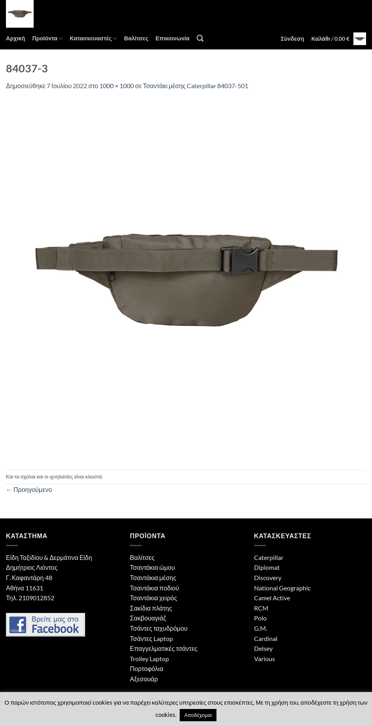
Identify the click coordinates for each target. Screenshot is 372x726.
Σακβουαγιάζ (148, 618)
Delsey (263, 648)
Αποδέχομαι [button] (198, 715)
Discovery (267, 577)
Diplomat (267, 567)
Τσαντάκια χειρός (153, 597)
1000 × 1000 (116, 85)
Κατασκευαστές (93, 38)
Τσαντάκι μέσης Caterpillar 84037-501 (195, 85)
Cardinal (265, 638)
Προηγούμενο (29, 489)
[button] (292, 39)
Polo (260, 618)
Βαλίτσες (136, 38)
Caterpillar (268, 557)
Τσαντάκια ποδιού (154, 588)
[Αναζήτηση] (200, 38)
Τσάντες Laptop (151, 638)
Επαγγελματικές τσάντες (163, 648)
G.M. (260, 628)
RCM (261, 608)
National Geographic (282, 588)
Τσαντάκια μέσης (153, 577)
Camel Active (272, 597)
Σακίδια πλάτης (151, 608)
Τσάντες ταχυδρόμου (159, 628)
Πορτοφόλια (146, 668)
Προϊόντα (47, 38)
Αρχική (15, 38)
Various (264, 658)
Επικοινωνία (173, 38)
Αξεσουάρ (144, 679)
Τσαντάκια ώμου (152, 567)
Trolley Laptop (149, 658)
